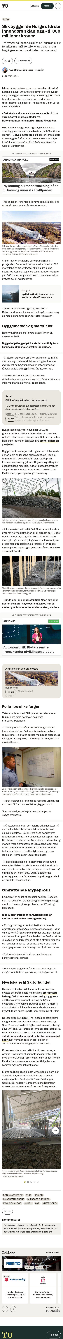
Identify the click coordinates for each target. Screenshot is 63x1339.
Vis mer (11, 418)
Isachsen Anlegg (12, 1203)
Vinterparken (50, 1203)
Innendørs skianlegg (38, 1199)
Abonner (47, 6)
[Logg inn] (35, 6)
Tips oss (54, 1334)
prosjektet (8, 264)
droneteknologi (49, 440)
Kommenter (23, 61)
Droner (39, 1195)
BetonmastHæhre (13, 1195)
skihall (28, 1203)
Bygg (6, 19)
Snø (37, 1203)
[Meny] (58, 6)
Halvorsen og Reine (13, 1199)
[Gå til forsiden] (5, 6)
